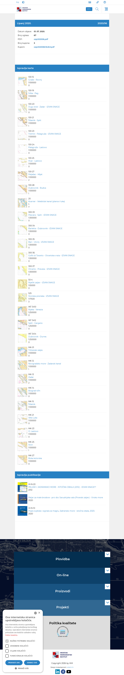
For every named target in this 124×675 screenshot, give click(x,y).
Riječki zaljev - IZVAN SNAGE (41, 282)
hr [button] (88, 9)
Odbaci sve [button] (32, 662)
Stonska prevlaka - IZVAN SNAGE (43, 296)
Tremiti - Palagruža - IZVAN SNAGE (44, 134)
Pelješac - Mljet (35, 174)
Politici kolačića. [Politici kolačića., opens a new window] (11, 635)
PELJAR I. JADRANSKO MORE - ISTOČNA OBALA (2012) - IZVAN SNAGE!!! (62, 487)
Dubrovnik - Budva (37, 188)
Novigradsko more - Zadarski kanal (44, 363)
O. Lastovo (33, 431)
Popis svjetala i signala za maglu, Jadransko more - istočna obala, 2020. (61, 511)
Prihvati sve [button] (14, 662)
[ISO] (62, 633)
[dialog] (23, 641)
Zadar (31, 377)
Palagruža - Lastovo (37, 147)
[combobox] (35, 613)
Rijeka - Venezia (35, 309)
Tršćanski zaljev (35, 350)
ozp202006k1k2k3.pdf (44, 47)
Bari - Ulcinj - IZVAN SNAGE (41, 242)
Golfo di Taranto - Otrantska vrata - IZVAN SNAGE (51, 255)
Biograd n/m (34, 391)
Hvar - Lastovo (35, 161)
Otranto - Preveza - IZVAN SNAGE (44, 269)
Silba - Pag (33, 93)
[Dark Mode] (23, 2)
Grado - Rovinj (35, 80)
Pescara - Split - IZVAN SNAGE (42, 215)
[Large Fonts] (17, 2)
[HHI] (25, 9)
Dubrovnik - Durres (37, 336)
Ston (30, 445)
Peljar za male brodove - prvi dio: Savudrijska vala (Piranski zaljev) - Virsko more (65, 497)
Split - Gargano (35, 323)
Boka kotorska (35, 458)
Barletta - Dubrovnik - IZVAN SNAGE (45, 228)
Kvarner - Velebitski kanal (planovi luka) (46, 201)
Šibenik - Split (34, 120)
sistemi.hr (70, 667)
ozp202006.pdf (41, 39)
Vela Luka (32, 418)
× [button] (39, 613)
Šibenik (31, 404)
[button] (22, 668)
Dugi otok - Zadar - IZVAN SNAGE (44, 107)
